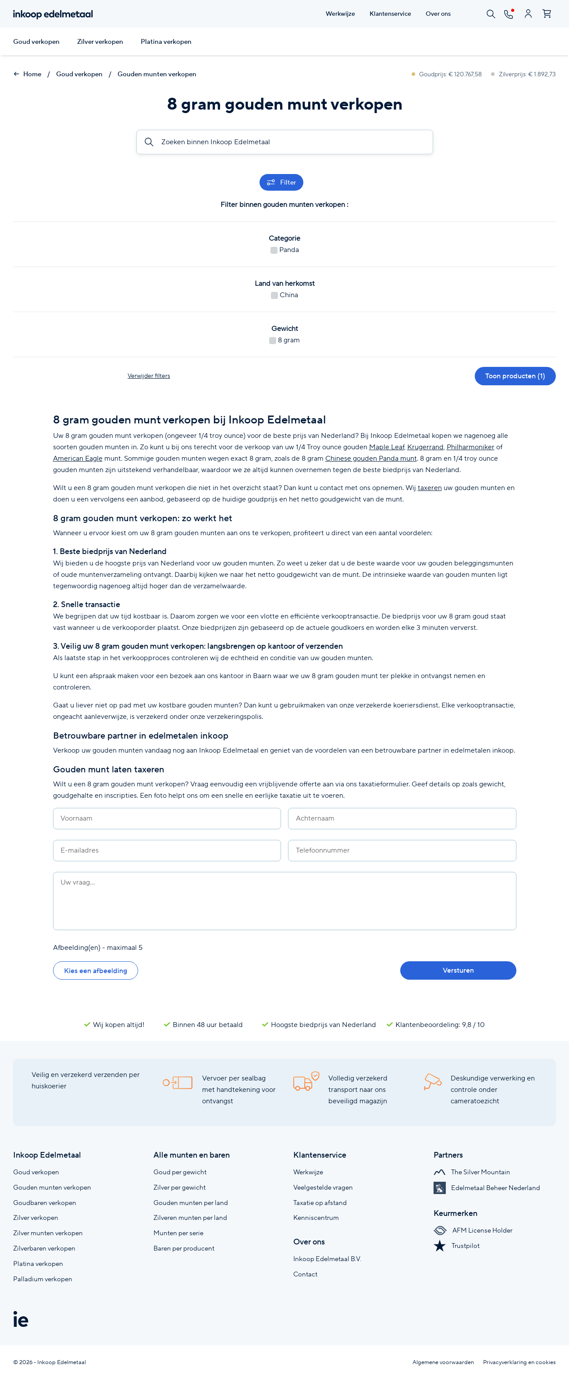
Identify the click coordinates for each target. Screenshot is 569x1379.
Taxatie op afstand (320, 1202)
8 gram (284, 340)
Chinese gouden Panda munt (371, 458)
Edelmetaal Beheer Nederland (487, 1187)
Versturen (458, 970)
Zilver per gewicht (179, 1187)
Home (27, 74)
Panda (284, 250)
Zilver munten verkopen (48, 1232)
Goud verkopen (36, 41)
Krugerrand (425, 447)
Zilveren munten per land (190, 1217)
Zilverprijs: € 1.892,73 (523, 74)
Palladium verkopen (42, 1278)
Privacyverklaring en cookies (519, 1362)
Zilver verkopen (100, 41)
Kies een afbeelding (95, 971)
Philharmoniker (470, 447)
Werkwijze (308, 1171)
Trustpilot (457, 1245)
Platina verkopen (166, 41)
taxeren (430, 488)
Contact (305, 1274)
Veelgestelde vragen (323, 1187)
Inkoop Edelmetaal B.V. (327, 1258)
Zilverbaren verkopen (44, 1248)
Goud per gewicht (179, 1171)
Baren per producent (183, 1248)
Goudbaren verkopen (44, 1202)
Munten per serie (178, 1232)
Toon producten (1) (515, 376)
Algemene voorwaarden (443, 1362)
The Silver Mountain (472, 1171)
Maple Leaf (386, 447)
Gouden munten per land (190, 1202)
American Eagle (78, 458)
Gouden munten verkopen (156, 74)
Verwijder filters (149, 375)
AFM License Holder (473, 1230)
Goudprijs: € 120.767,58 (447, 74)
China (284, 295)
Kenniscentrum (316, 1217)
